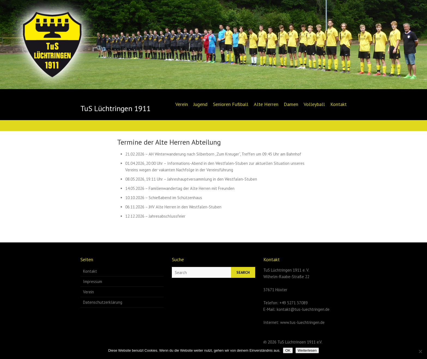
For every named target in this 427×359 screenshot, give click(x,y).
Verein (181, 104)
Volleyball (314, 104)
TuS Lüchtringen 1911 (115, 108)
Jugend (200, 104)
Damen (291, 104)
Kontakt (338, 104)
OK (287, 350)
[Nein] (420, 351)
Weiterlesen (307, 350)
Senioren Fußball (230, 104)
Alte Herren (266, 104)
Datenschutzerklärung (102, 302)
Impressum (92, 281)
